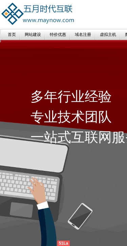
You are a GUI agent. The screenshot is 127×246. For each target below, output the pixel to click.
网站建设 (33, 34)
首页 (12, 34)
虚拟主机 (108, 34)
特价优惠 (58, 34)
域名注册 (83, 34)
